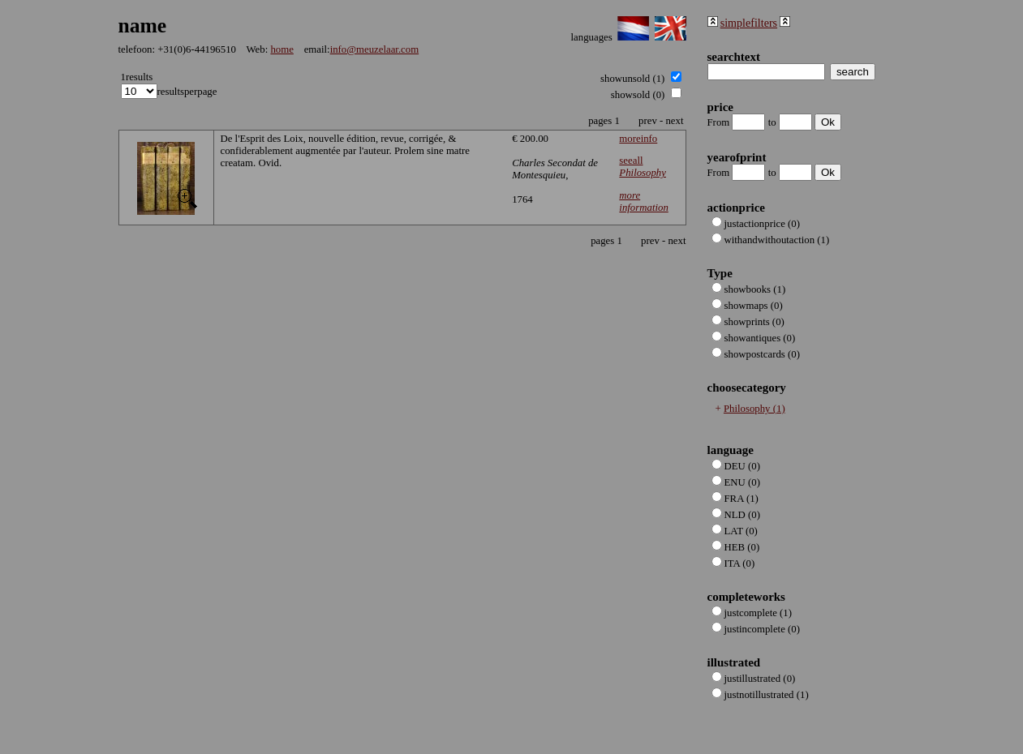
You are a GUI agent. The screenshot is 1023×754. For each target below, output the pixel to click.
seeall (642, 166)
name (142, 25)
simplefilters (748, 22)
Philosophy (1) (754, 408)
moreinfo (638, 138)
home (281, 49)
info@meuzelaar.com (374, 49)
